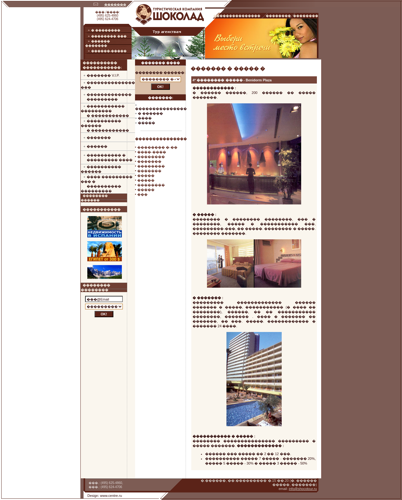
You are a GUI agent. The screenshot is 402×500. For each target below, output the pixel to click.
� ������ (150, 113)
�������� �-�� (157, 147)
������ (97, 146)
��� (142, 194)
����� (146, 123)
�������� (151, 157)
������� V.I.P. (103, 75)
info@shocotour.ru (303, 489)
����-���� (151, 152)
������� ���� (160, 63)
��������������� (161, 109)
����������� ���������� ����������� (105, 110)
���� (145, 118)
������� (115, 4)
